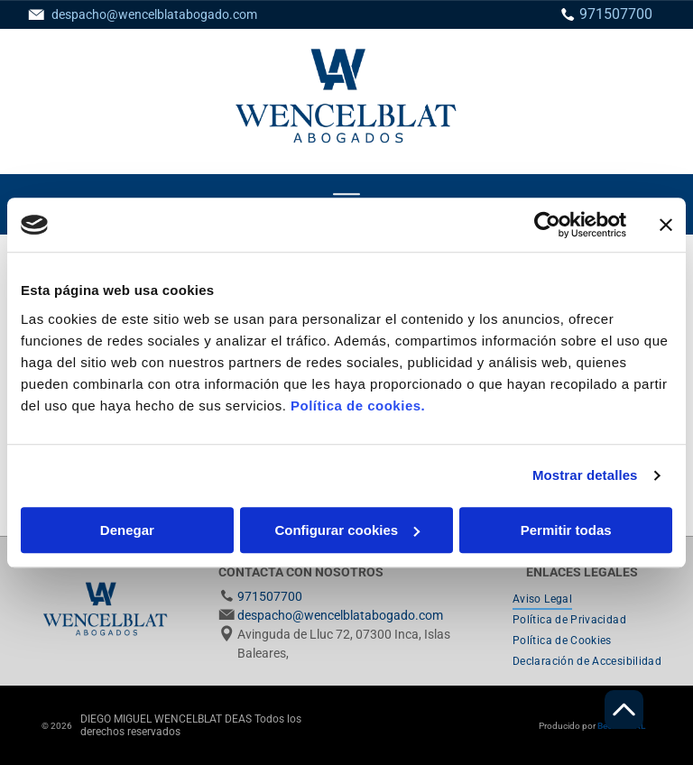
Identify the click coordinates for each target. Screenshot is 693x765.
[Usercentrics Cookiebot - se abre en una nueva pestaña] (547, 224)
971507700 (615, 14)
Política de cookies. (358, 405)
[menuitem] (542, 599)
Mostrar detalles (585, 475)
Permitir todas (566, 530)
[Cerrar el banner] (666, 224)
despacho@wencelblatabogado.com (154, 14)
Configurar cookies (347, 530)
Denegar (127, 530)
